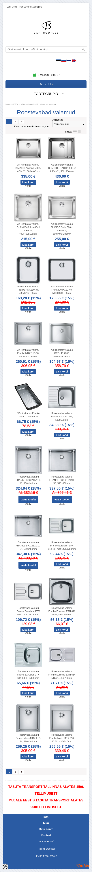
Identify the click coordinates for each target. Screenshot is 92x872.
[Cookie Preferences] (5, 867)
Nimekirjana (75, 131)
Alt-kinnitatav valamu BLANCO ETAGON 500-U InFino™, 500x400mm (62, 168)
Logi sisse (12, 6)
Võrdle (28, 186)
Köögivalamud (27, 104)
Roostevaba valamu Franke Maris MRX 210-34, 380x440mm (28, 738)
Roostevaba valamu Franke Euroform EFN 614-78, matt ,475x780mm (62, 545)
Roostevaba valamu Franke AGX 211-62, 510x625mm (62, 416)
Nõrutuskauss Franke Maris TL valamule (28, 415)
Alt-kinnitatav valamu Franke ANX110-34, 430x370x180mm (28, 289)
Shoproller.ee (82, 865)
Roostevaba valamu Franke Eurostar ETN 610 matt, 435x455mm (61, 611)
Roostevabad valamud (46, 104)
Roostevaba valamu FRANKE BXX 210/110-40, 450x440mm (28, 480)
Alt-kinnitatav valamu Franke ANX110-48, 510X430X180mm (62, 289)
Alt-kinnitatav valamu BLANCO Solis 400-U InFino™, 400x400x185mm (28, 229)
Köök (15, 104)
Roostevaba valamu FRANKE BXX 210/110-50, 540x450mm (61, 480)
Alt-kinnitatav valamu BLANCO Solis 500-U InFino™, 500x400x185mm (61, 229)
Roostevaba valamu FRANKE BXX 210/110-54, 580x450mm (28, 545)
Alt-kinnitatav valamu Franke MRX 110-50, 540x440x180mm (28, 353)
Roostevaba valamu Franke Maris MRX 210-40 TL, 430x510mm (61, 738)
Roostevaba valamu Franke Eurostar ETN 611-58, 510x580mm (28, 674)
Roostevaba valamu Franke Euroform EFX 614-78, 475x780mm (28, 611)
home (8, 104)
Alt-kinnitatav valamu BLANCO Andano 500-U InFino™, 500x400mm (28, 168)
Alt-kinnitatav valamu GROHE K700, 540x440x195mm (62, 353)
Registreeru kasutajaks (30, 6)
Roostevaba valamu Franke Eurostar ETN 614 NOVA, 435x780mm (61, 674)
